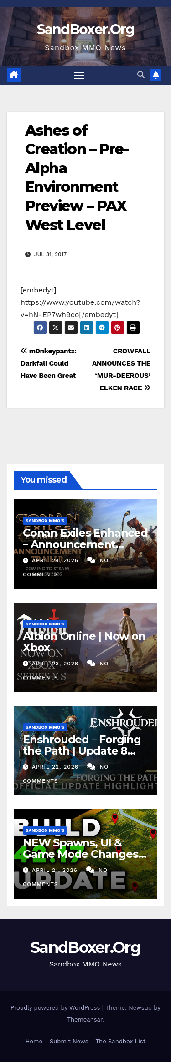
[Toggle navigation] (79, 75)
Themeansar (84, 1019)
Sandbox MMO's (45, 520)
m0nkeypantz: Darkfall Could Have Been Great (49, 363)
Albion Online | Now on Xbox (84, 641)
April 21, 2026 (56, 870)
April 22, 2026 (56, 767)
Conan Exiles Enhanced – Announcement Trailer (85, 544)
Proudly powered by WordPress (56, 1007)
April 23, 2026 (56, 663)
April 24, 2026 (56, 560)
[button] (141, 74)
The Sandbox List (121, 1041)
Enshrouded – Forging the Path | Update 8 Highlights (82, 751)
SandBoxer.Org (86, 29)
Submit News (69, 1041)
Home (34, 1041)
